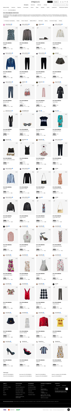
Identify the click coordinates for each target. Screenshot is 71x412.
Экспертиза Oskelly (32, 387)
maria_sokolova (25, 24)
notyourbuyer (8, 24)
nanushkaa (24, 226)
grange (40, 197)
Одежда (42, 7)
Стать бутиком (31, 392)
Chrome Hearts (16, 401)
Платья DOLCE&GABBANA (8, 376)
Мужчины (33, 4)
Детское (39, 4)
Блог (4, 390)
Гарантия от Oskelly (7, 387)
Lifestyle (45, 4)
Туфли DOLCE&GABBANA (41, 374)
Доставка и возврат (19, 390)
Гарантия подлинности (20, 387)
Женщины (26, 4)
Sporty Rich (56, 401)
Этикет (4, 392)
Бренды (19, 7)
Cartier (34, 401)
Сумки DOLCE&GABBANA (8, 374)
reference (40, 24)
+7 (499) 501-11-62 (44, 392)
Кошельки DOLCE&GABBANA (41, 376)
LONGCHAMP (38, 401)
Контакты (42, 385)
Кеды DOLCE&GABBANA (57, 376)
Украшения (54, 7)
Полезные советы (19, 394)
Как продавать (31, 385)
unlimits (40, 168)
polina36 (57, 53)
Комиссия (30, 390)
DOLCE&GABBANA (7, 42)
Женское (5, 10)
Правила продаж (46, 409)
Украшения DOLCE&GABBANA (25, 376)
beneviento (24, 139)
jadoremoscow (9, 110)
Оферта (50, 409)
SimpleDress (24, 341)
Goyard (26, 401)
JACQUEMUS (30, 401)
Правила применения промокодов (20, 397)
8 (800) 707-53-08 (44, 390)
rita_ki (56, 110)
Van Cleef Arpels (22, 401)
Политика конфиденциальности (58, 409)
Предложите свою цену (20, 392)
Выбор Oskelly (6, 7)
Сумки (48, 7)
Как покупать (18, 385)
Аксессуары (25, 7)
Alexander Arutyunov (50, 401)
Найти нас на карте (44, 397)
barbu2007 (41, 139)
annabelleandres (25, 110)
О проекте (5, 385)
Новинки (13, 7)
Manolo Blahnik (43, 401)
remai (40, 110)
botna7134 (8, 139)
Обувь (37, 7)
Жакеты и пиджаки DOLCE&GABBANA (59, 374)
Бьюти (32, 7)
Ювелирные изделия (63, 7)
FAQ (41, 387)
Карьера (4, 394)
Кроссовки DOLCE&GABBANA (25, 374)
